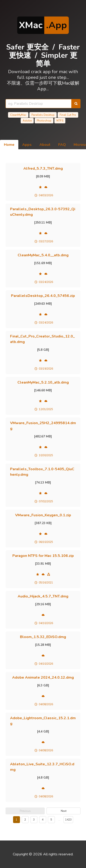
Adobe (27, 120)
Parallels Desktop (43, 115)
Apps (27, 144)
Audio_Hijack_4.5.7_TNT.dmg (43, 596)
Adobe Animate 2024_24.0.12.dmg (43, 677)
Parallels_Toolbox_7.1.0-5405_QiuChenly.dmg (42, 472)
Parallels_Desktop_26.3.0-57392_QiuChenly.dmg (42, 212)
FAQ (62, 144)
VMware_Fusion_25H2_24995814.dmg (43, 425)
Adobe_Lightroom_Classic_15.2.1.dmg (43, 721)
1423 (68, 819)
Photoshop (44, 120)
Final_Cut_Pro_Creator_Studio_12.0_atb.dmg (42, 339)
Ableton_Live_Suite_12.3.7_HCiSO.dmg (42, 767)
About (44, 144)
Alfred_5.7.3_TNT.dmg (43, 168)
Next (64, 811)
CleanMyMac (18, 115)
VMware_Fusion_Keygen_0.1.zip (43, 515)
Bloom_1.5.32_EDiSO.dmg (43, 636)
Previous (25, 811)
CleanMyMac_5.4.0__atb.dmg (43, 255)
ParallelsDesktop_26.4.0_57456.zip (43, 295)
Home (9, 144)
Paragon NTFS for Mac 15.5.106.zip (43, 555)
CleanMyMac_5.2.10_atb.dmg (43, 382)
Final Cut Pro (68, 115)
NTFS (59, 120)
